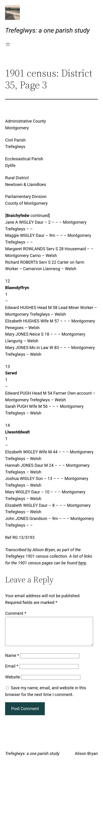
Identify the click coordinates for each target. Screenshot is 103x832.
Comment (15, 613)
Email (11, 671)
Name (12, 661)
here (82, 562)
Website (12, 682)
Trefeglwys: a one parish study (47, 30)
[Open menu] (8, 44)
